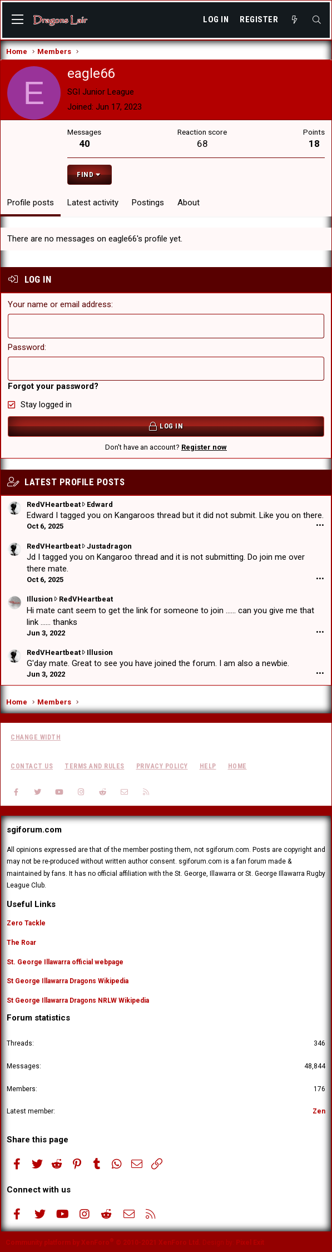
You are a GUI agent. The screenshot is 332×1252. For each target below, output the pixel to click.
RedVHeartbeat (54, 503)
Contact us (32, 765)
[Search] (317, 20)
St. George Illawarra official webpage (65, 961)
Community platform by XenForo (103, 1241)
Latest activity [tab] (92, 203)
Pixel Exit (250, 1241)
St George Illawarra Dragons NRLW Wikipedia (78, 1000)
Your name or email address (59, 304)
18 (314, 143)
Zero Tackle (26, 922)
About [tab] (188, 203)
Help (208, 765)
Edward (100, 503)
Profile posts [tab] (30, 203)
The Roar (21, 941)
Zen (319, 1111)
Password (26, 347)
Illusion (40, 598)
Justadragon (109, 545)
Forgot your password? (53, 386)
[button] (17, 20)
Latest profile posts (74, 480)
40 (84, 143)
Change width (36, 737)
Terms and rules (95, 765)
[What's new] (294, 20)
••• (320, 525)
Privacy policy (162, 765)
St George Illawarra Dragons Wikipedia (67, 980)
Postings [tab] (148, 203)
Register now (204, 446)
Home (237, 765)
